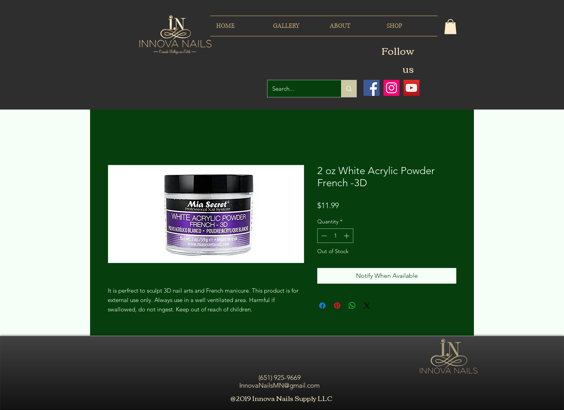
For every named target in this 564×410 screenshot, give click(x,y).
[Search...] (298, 88)
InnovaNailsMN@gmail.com (279, 385)
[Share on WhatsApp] (352, 305)
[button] (450, 26)
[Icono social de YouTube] (411, 88)
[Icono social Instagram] (391, 88)
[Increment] (347, 236)
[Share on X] (367, 305)
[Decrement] (323, 236)
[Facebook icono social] (371, 88)
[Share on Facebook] (322, 305)
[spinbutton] (335, 236)
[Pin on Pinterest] (337, 305)
